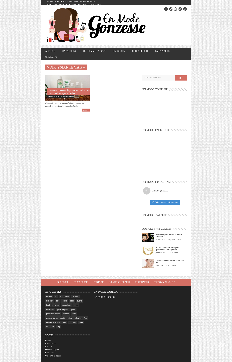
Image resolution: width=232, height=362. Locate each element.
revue (74, 314)
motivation (50, 309)
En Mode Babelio (104, 296)
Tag (85, 318)
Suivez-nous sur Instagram (165, 202)
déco (72, 301)
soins (69, 318)
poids (73, 309)
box (57, 301)
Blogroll (119, 51)
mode (76, 305)
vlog (58, 327)
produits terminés (53, 314)
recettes (66, 314)
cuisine (64, 301)
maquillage (66, 305)
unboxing (72, 322)
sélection (77, 318)
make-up (56, 305)
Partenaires (162, 51)
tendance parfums (53, 322)
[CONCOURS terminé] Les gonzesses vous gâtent (167, 248)
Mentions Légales (119, 282)
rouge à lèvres (52, 318)
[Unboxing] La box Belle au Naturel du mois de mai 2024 (74, 5)
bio (56, 297)
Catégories (69, 51)
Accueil (50, 51)
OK (180, 78)
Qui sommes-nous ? (94, 51)
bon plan (49, 301)
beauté (49, 297)
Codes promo (140, 51)
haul (48, 305)
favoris (79, 301)
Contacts (51, 57)
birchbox (75, 297)
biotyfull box (64, 297)
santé (62, 318)
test (64, 322)
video (81, 322)
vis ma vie (50, 327)
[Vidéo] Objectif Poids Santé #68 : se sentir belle (71, 1)
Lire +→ (86, 110)
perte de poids (63, 309)
